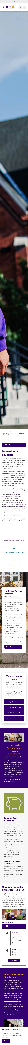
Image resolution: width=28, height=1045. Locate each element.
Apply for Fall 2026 (14, 712)
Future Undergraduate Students (9, 433)
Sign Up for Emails (14, 702)
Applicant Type (21, 433)
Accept (6, 1041)
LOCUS (15, 774)
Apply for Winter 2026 (14, 718)
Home (2, 431)
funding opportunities (16, 845)
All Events (14, 960)
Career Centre (7, 1008)
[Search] (20, 7)
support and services (20, 506)
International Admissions (14, 707)
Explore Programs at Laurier (13, 647)
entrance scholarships (15, 502)
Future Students (9, 431)
